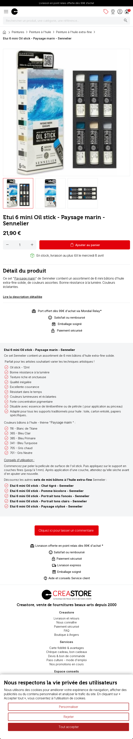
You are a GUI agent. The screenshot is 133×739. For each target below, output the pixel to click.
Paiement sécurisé (66, 626)
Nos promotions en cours (67, 664)
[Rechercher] (66, 21)
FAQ (66, 630)
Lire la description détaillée (22, 297)
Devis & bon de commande (66, 656)
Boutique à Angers (66, 635)
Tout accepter (68, 727)
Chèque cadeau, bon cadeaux (66, 652)
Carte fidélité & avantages (66, 648)
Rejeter (68, 717)
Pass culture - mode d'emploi (67, 660)
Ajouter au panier (85, 245)
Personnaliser (68, 707)
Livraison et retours (66, 618)
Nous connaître (66, 622)
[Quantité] (20, 244)
